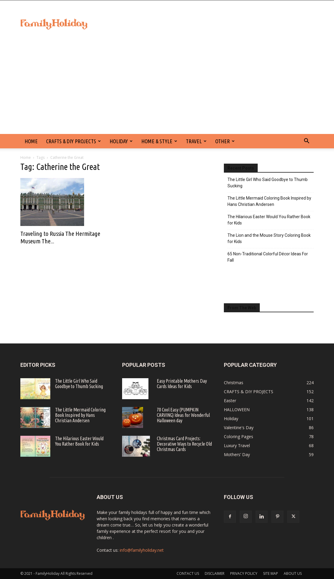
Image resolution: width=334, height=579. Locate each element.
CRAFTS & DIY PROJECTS (73, 141)
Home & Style (159, 141)
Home (25, 157)
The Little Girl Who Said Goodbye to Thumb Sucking (267, 182)
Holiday (121, 141)
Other (225, 141)
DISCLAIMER (214, 573)
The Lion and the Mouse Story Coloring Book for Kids (269, 238)
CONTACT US (188, 573)
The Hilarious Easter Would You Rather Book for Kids (268, 219)
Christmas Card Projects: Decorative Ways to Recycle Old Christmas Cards (184, 444)
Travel (196, 141)
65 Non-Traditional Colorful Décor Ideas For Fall (267, 257)
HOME (31, 141)
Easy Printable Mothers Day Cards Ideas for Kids (182, 383)
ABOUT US (293, 573)
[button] (306, 141)
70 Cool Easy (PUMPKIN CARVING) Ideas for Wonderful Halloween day (183, 415)
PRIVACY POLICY (243, 573)
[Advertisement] (167, 89)
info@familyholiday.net (142, 550)
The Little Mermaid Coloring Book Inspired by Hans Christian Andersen (269, 201)
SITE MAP (270, 573)
